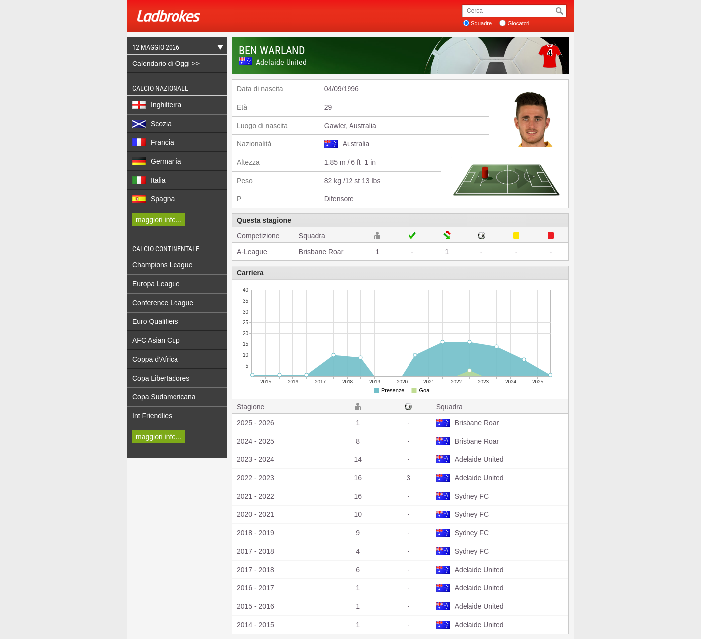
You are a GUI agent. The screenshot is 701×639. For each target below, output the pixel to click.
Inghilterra (156, 105)
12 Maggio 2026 (175, 48)
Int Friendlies (152, 416)
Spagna (153, 199)
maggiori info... (158, 220)
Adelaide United (281, 62)
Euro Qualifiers (155, 321)
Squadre (481, 23)
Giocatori (518, 23)
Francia (153, 142)
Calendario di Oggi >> (166, 63)
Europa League (156, 284)
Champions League (162, 265)
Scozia (152, 124)
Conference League (162, 303)
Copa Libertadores (160, 378)
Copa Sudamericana (164, 397)
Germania (156, 161)
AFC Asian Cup (156, 340)
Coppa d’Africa (155, 359)
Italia (149, 180)
